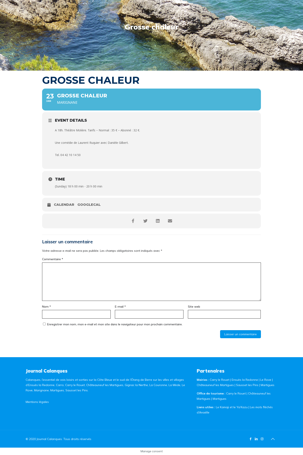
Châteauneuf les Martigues (215, 385)
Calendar (64, 205)
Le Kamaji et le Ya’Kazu (232, 407)
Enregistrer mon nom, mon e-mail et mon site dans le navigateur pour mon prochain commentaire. (114, 324)
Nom (46, 306)
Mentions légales (37, 402)
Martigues (267, 385)
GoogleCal (89, 205)
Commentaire (52, 259)
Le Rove (265, 380)
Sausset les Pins (247, 385)
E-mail (120, 306)
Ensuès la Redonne (245, 380)
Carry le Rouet (219, 380)
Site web (194, 306)
